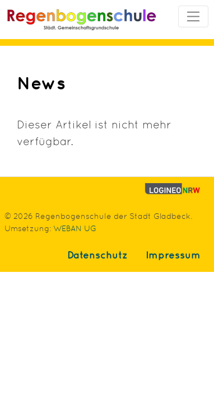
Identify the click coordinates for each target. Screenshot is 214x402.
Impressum (173, 254)
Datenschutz (97, 254)
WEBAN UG (74, 227)
